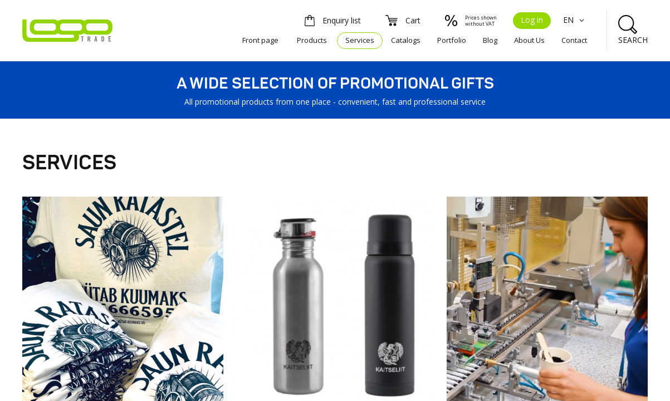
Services (359, 40)
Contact (574, 40)
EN (575, 19)
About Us (529, 40)
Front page (260, 40)
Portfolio (451, 40)
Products (312, 40)
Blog (490, 40)
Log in (532, 19)
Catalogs (405, 40)
